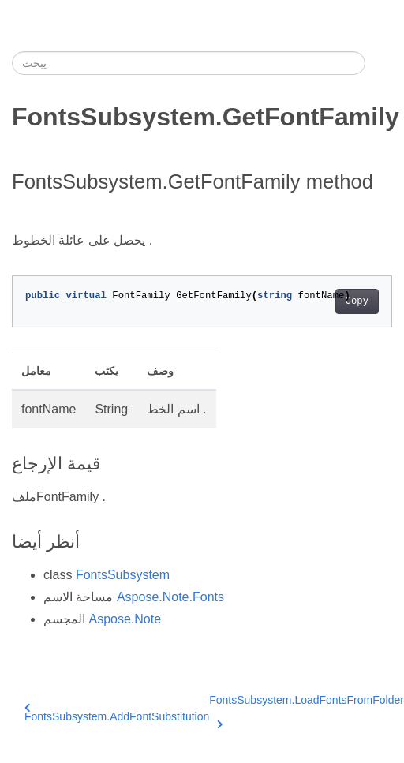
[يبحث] (188, 63)
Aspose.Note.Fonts (170, 597)
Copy (357, 301)
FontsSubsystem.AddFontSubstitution (116, 713)
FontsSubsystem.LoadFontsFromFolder (306, 709)
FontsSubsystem (123, 575)
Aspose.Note (124, 619)
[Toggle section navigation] (379, 63)
